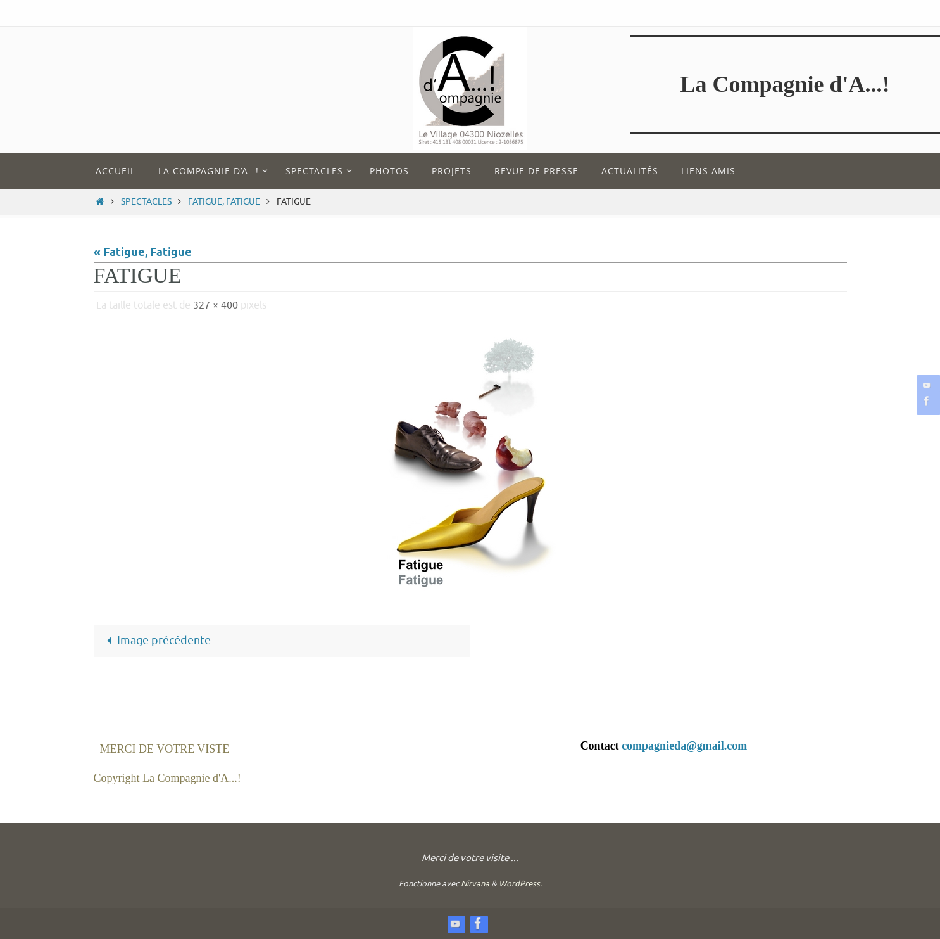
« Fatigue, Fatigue (143, 252)
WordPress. (520, 883)
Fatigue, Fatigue (224, 201)
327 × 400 (215, 305)
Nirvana (475, 883)
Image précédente (155, 641)
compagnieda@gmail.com (684, 745)
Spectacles (146, 201)
